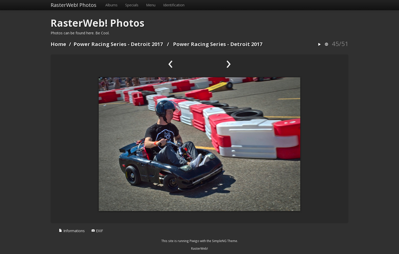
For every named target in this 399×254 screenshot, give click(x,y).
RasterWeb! (199, 248)
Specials (131, 5)
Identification (173, 5)
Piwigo (194, 241)
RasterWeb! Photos (73, 5)
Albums (111, 5)
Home (58, 44)
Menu (150, 5)
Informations (72, 230)
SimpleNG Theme (224, 241)
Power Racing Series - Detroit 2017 (118, 44)
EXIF (97, 230)
